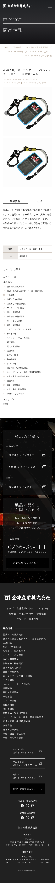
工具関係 (8, 295)
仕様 (39, 201)
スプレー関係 (10, 355)
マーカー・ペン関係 (13, 308)
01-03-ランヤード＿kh (11, 83)
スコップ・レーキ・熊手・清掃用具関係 (22, 372)
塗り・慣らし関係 (12, 321)
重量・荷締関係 (11, 325)
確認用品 (8, 351)
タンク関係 (9, 364)
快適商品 (8, 381)
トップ (10, 608)
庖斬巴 (6, 404)
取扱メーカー (26, 613)
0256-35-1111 (27, 547)
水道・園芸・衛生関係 (14, 389)
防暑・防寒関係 (11, 385)
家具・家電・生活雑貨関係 (16, 376)
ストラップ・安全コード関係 (17, 329)
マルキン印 (8, 399)
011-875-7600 (19, 862)
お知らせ (21, 619)
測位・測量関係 (11, 312)
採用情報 (34, 619)
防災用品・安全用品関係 (15, 368)
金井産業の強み (25, 608)
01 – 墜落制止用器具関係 (12, 79)
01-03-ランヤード (30, 79)
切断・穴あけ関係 (12, 299)
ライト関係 (9, 334)
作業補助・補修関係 (13, 316)
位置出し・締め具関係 (14, 304)
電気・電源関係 (11, 346)
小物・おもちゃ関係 (13, 393)
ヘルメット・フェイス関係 (16, 338)
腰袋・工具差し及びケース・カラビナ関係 (22, 291)
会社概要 (41, 613)
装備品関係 (9, 359)
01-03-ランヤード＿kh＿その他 (34, 83)
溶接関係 (8, 342)
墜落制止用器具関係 (13, 286)
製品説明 (15, 201)
